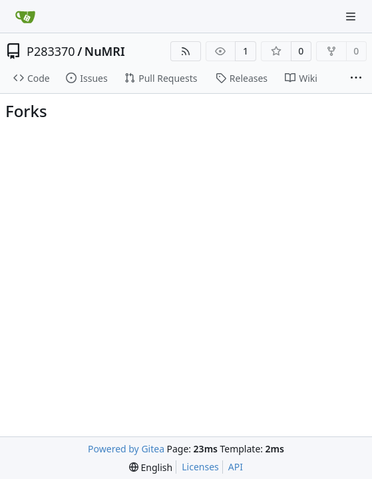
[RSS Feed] (185, 51)
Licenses (200, 466)
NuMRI (105, 51)
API (235, 466)
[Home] (25, 17)
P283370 (51, 51)
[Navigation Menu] (352, 16)
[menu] (150, 467)
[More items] (356, 78)
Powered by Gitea (126, 448)
